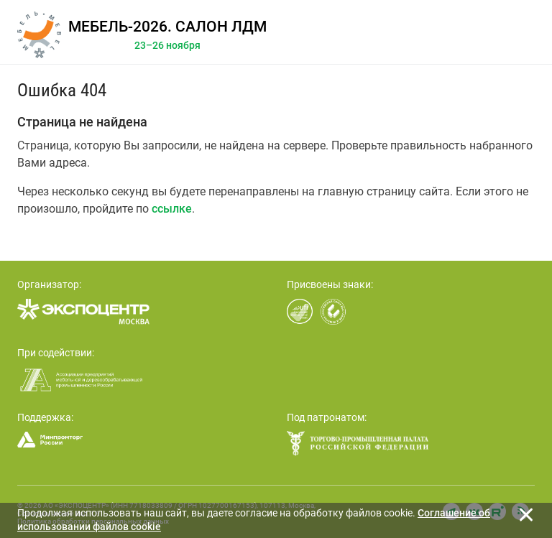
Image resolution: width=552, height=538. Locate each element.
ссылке (172, 208)
